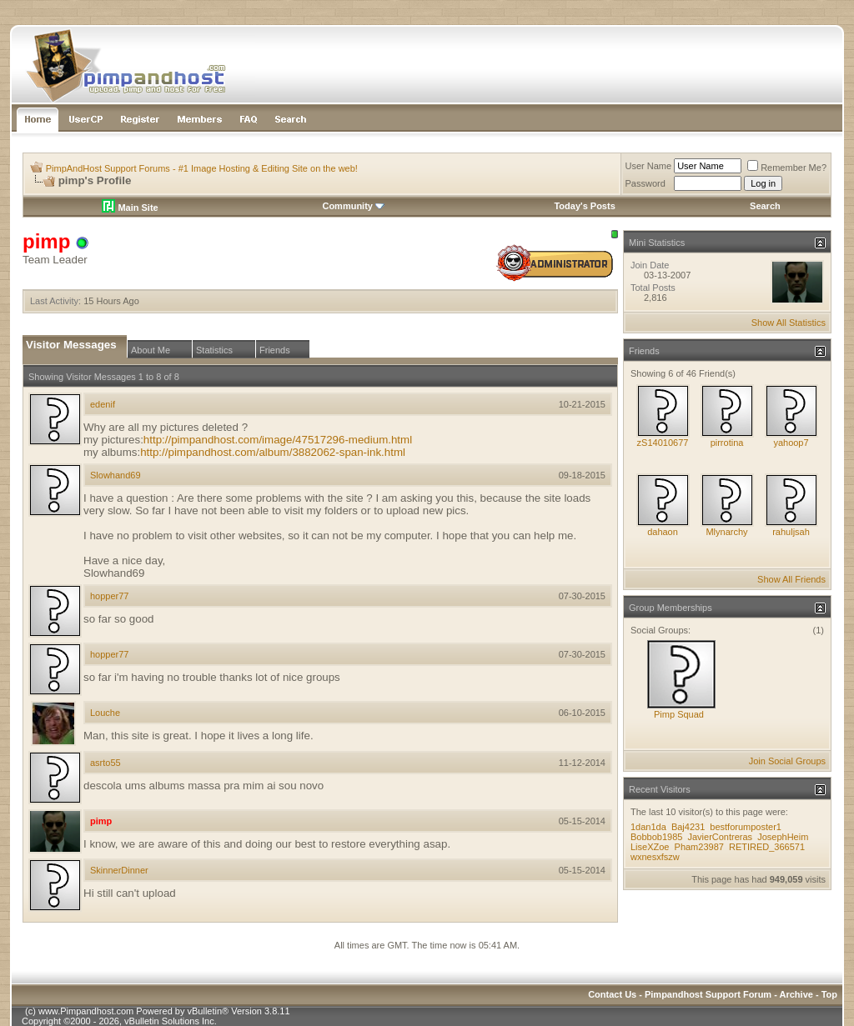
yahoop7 (790, 443)
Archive (796, 994)
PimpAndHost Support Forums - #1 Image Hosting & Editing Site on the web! (202, 168)
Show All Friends (791, 579)
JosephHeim (782, 837)
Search (765, 206)
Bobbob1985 (656, 837)
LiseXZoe (649, 847)
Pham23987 (699, 847)
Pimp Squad (679, 714)
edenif (102, 404)
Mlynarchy (726, 532)
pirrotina (727, 443)
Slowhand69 (115, 475)
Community (353, 206)
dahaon (662, 532)
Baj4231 (688, 827)
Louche (105, 713)
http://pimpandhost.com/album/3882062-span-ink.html (272, 452)
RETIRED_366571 (767, 847)
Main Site (130, 208)
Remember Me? (786, 168)
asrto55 (105, 763)
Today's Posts (584, 206)
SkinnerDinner (119, 870)
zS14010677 (663, 443)
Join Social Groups (787, 761)
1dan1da (648, 827)
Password (645, 183)
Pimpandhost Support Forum (708, 994)
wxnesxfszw (655, 857)
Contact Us (612, 994)
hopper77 (109, 596)
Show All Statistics (788, 323)
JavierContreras (719, 837)
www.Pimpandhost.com (85, 1011)
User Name (648, 166)
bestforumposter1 (745, 827)
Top (829, 994)
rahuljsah (791, 532)
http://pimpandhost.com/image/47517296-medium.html (277, 439)
